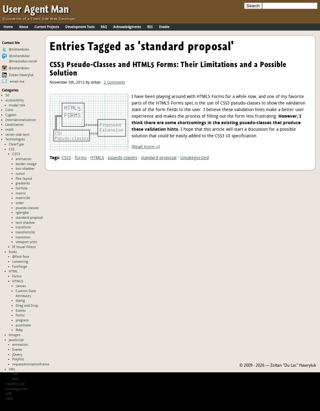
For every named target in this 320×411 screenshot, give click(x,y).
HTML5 (17, 281)
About (23, 27)
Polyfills (18, 359)
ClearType (16, 144)
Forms (17, 276)
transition (23, 237)
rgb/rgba (22, 213)
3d (7, 95)
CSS (12, 149)
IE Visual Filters (24, 247)
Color (9, 110)
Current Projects (46, 27)
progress (22, 320)
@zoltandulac (16, 49)
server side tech (17, 135)
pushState (23, 325)
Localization (14, 125)
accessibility (14, 100)
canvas (21, 286)
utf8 (8, 394)
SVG (15, 374)
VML (15, 379)
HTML (13, 271)
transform (23, 227)
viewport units (26, 242)
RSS (150, 27)
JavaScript (16, 340)
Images (14, 335)
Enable (164, 27)
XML (12, 369)
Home (8, 27)
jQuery (17, 355)
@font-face (20, 257)
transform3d (25, 232)
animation (23, 159)
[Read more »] (146, 147)
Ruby (19, 330)
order (20, 203)
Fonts (13, 252)
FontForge (19, 267)
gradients (23, 183)
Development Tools (80, 27)
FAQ (104, 27)
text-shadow (25, 223)
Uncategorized (16, 389)
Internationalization (20, 120)
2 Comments (114, 83)
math (9, 130)
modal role (17, 105)
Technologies (15, 139)
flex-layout (24, 179)
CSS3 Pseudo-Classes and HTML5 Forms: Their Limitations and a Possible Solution (168, 69)
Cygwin (10, 115)
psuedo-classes (27, 208)
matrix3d (23, 198)
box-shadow (25, 169)
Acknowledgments (127, 27)
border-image (26, 164)
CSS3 (16, 154)
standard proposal (29, 218)
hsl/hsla (22, 188)
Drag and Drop (27, 306)
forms (20, 315)
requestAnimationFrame (30, 364)
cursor (20, 174)
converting (20, 262)
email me (13, 82)
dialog (20, 301)
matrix (21, 193)
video (9, 399)
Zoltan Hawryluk (18, 75)
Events (21, 311)
